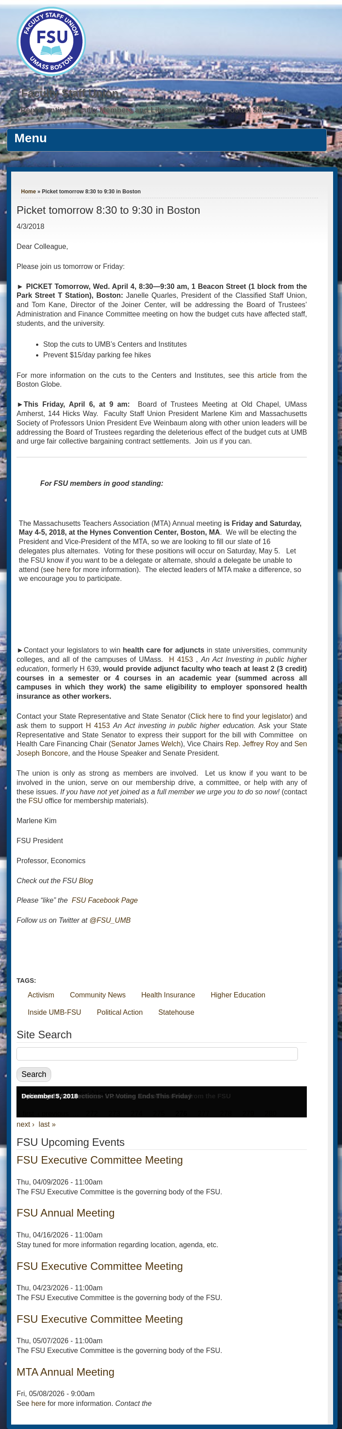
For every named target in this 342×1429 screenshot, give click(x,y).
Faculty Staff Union (69, 93)
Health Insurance (168, 995)
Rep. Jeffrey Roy (251, 744)
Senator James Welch (145, 744)
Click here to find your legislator (241, 716)
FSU (35, 801)
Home (28, 191)
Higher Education (238, 995)
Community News (98, 995)
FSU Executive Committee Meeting (99, 1160)
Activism (41, 995)
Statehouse (177, 1012)
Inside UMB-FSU (54, 1012)
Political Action (119, 1012)
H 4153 (181, 659)
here (64, 569)
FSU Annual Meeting (65, 1213)
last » (47, 1124)
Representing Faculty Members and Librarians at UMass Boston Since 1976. (157, 110)
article (267, 375)
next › (25, 1124)
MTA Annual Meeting (65, 1372)
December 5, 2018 (49, 1096)
